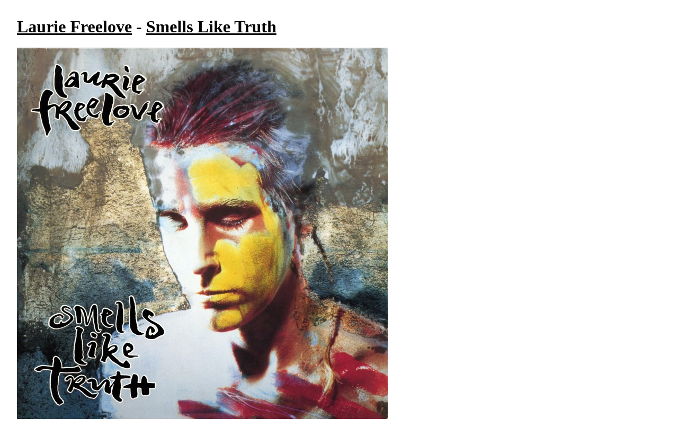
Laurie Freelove (74, 26)
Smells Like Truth (211, 26)
